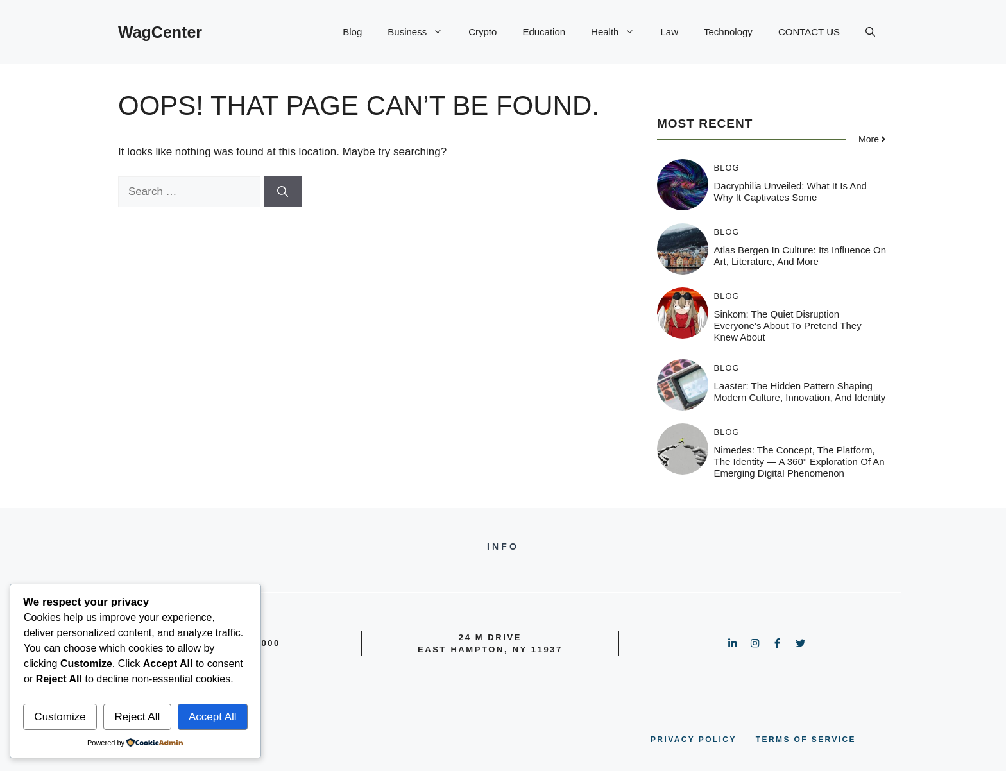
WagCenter (160, 32)
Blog (352, 31)
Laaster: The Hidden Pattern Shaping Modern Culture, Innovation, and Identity (800, 391)
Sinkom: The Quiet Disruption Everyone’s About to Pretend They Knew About (788, 326)
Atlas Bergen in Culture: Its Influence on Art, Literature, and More (800, 255)
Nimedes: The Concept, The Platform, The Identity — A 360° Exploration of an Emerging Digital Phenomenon (799, 462)
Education (543, 31)
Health (619, 32)
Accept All (213, 717)
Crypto (482, 31)
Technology (728, 31)
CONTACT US (809, 31)
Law (669, 31)
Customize (59, 717)
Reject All (137, 717)
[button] (870, 32)
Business (422, 32)
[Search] (283, 191)
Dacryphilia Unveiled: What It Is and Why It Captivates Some (790, 191)
